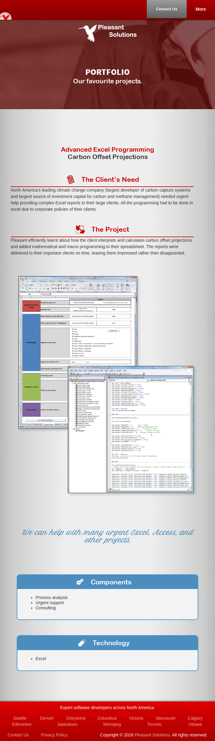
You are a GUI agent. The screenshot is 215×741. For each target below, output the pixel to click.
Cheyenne (76, 718)
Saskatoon (67, 724)
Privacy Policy (54, 734)
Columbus (107, 718)
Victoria (136, 718)
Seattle (19, 718)
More (201, 9)
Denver (47, 718)
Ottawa (195, 724)
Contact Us (166, 9)
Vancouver (166, 718)
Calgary (195, 718)
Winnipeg (112, 724)
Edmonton (22, 724)
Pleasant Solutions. (153, 734)
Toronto (154, 724)
